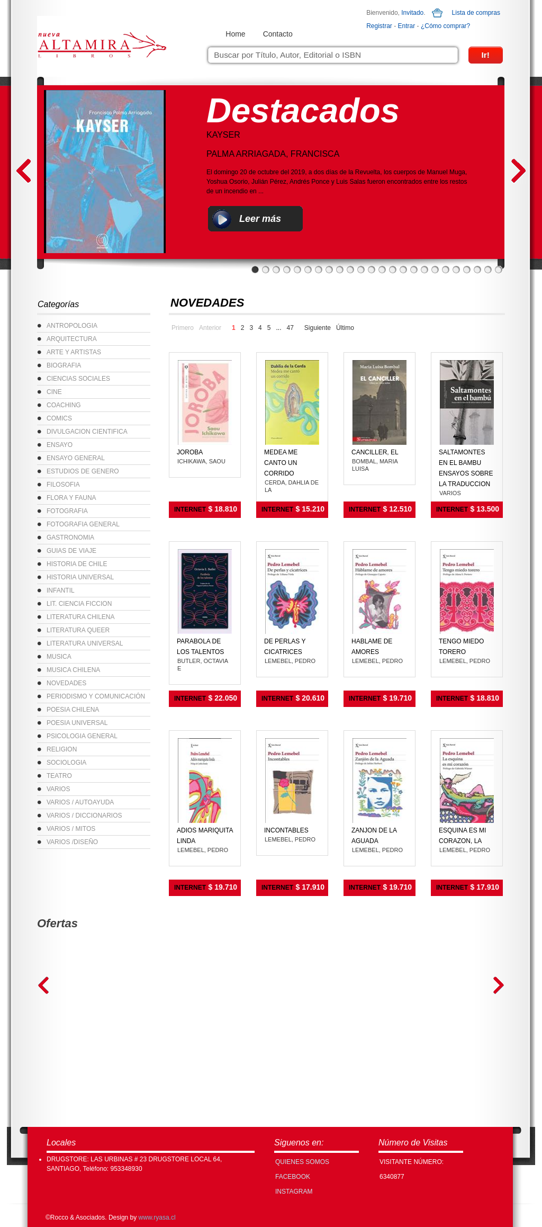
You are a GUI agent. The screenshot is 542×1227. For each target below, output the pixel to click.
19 (445, 269)
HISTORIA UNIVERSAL (80, 577)
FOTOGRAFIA (67, 511)
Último (345, 328)
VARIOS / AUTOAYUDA (80, 802)
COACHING (64, 405)
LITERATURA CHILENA (80, 617)
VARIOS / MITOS (71, 828)
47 (290, 328)
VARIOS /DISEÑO (72, 842)
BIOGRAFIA (64, 365)
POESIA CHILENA (73, 709)
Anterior (210, 328)
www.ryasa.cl (157, 1217)
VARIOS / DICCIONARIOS (84, 815)
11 (361, 269)
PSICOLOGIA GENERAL (82, 736)
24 (498, 269)
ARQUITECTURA (72, 339)
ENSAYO (60, 445)
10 (350, 269)
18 (435, 269)
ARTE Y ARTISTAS (74, 352)
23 (488, 269)
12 (371, 269)
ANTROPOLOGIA (72, 325)
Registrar (379, 26)
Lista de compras (476, 12)
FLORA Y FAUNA (71, 497)
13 (382, 269)
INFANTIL (61, 590)
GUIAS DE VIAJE (71, 550)
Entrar (406, 26)
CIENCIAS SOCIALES (78, 378)
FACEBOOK (292, 1176)
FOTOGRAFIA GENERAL (83, 524)
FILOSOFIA (63, 484)
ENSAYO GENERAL (76, 458)
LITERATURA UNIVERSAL (85, 643)
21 (467, 269)
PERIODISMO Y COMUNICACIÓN (96, 696)
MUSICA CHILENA (73, 670)
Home (235, 34)
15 (403, 269)
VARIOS (58, 789)
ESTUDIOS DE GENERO (83, 471)
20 (456, 269)
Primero (182, 328)
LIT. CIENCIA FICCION (79, 603)
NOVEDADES (66, 683)
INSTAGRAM (293, 1191)
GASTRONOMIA (70, 537)
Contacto (278, 34)
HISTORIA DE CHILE (77, 564)
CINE (54, 392)
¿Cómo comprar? (445, 26)
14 (392, 269)
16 (414, 269)
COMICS (59, 418)
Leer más (260, 218)
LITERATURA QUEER (78, 630)
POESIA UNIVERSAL (77, 723)
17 (424, 269)
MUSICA (59, 656)
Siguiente (317, 328)
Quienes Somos (302, 1162)
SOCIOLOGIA (66, 762)
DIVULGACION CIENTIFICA (87, 431)
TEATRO (59, 776)
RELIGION (62, 749)
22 (477, 269)
